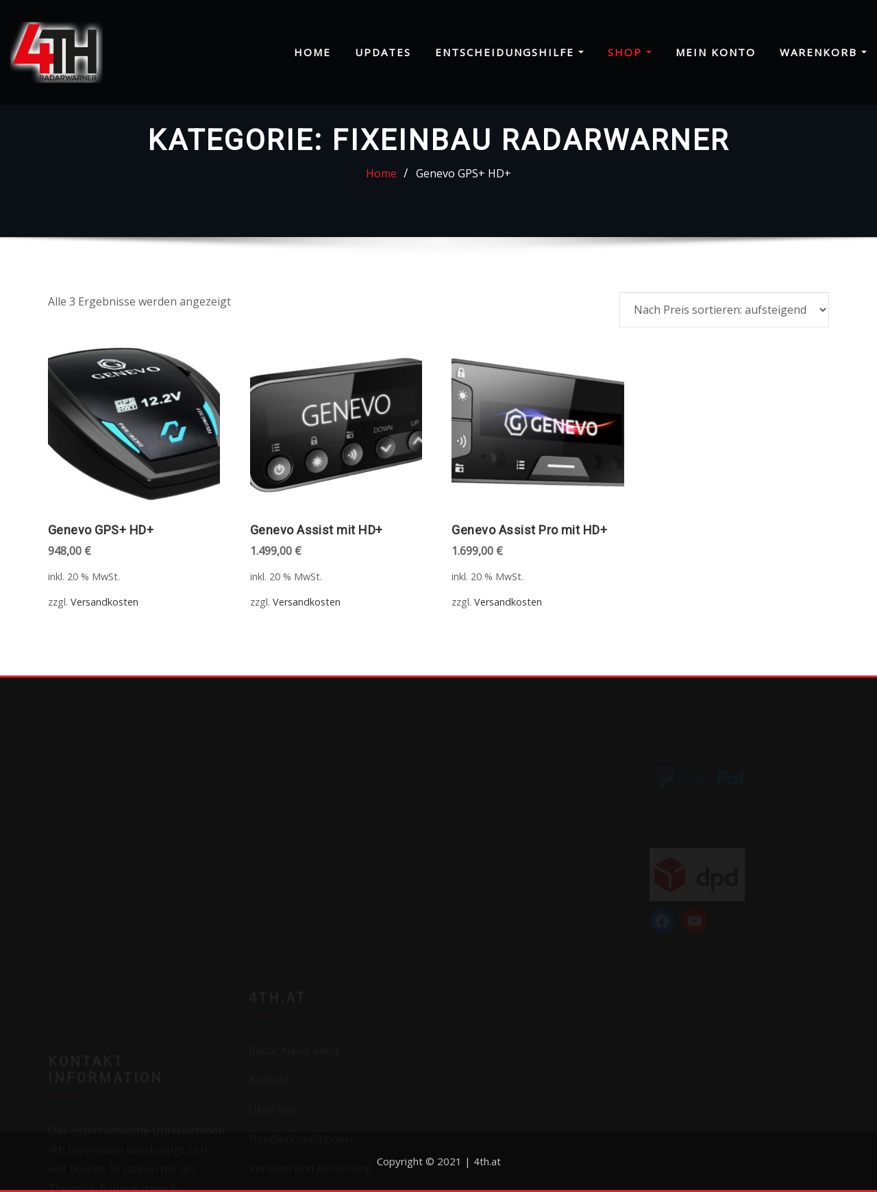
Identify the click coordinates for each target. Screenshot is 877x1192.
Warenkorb (823, 52)
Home (312, 52)
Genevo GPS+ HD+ (463, 173)
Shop (630, 52)
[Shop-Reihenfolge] (724, 309)
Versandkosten (104, 601)
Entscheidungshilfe (509, 52)
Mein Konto (716, 52)
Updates (383, 52)
